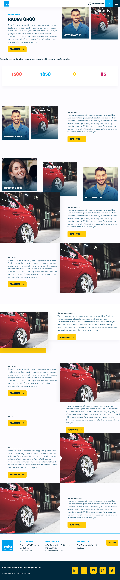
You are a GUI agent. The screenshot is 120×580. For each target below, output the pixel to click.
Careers (20, 567)
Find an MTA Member (29, 545)
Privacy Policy (51, 548)
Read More (17, 49)
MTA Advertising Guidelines (57, 545)
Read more (75, 429)
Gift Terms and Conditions (88, 545)
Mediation (24, 548)
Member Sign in (96, 4)
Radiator (81, 548)
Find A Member (9, 567)
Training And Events (33, 567)
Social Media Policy (54, 551)
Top (112, 542)
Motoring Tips (26, 551)
